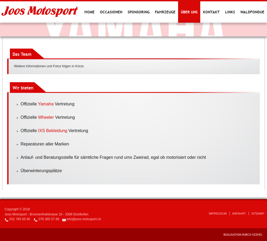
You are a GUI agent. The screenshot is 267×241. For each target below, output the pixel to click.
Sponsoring (139, 12)
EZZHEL (257, 234)
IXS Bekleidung (52, 130)
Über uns (189, 12)
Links (230, 12)
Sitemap (258, 213)
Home (89, 12)
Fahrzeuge (165, 12)
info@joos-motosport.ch (84, 219)
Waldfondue (252, 12)
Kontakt (211, 12)
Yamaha (45, 104)
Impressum (218, 213)
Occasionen (111, 12)
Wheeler (46, 117)
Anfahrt (239, 213)
